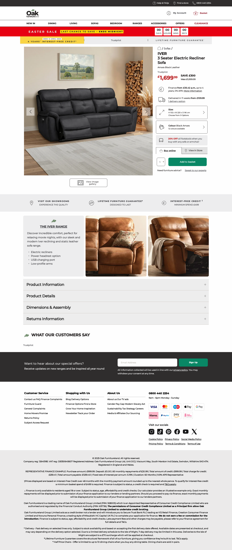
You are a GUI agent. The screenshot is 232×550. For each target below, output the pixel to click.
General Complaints (34, 408)
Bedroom (116, 23)
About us (112, 399)
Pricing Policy (156, 443)
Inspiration (89, 408)
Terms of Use (193, 443)
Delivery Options (80, 399)
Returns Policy (31, 418)
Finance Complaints (51, 399)
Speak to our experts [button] (195, 170)
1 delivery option (176, 101)
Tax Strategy (128, 408)
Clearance (201, 23)
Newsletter (71, 413)
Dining (52, 23)
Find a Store (90, 404)
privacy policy (180, 370)
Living (73, 23)
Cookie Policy (156, 439)
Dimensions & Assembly (48, 307)
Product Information (45, 284)
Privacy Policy (172, 439)
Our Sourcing (133, 413)
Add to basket (187, 161)
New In (30, 23)
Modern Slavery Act (135, 404)
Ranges (137, 23)
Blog (68, 399)
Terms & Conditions (175, 443)
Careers (139, 408)
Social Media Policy (191, 439)
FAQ (38, 399)
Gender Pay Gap (115, 404)
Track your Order (86, 413)
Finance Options (74, 404)
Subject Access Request (36, 422)
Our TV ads (122, 399)
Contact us (29, 399)
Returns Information (45, 319)
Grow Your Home (74, 408)
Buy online (168, 150)
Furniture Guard (32, 404)
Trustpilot (116, 40)
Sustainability (114, 408)
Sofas (94, 23)
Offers (180, 23)
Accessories (158, 23)
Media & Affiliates (116, 413)
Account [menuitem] (176, 13)
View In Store (193, 150)
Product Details (40, 296)
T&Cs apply (170, 484)
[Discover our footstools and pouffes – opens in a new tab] (186, 140)
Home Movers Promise (36, 413)
